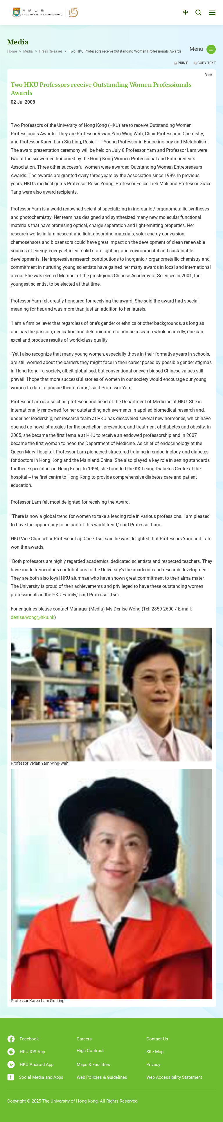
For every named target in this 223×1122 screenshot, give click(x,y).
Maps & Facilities (93, 1064)
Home (12, 51)
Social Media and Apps (35, 1077)
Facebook (23, 1039)
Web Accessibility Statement (174, 1077)
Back (208, 75)
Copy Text (206, 63)
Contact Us (157, 1039)
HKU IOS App (26, 1052)
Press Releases (50, 51)
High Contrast (90, 1050)
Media (28, 51)
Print (183, 63)
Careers (84, 1039)
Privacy (153, 1064)
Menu (203, 49)
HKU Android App (30, 1064)
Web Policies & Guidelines (102, 1077)
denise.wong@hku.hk (32, 617)
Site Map (154, 1051)
